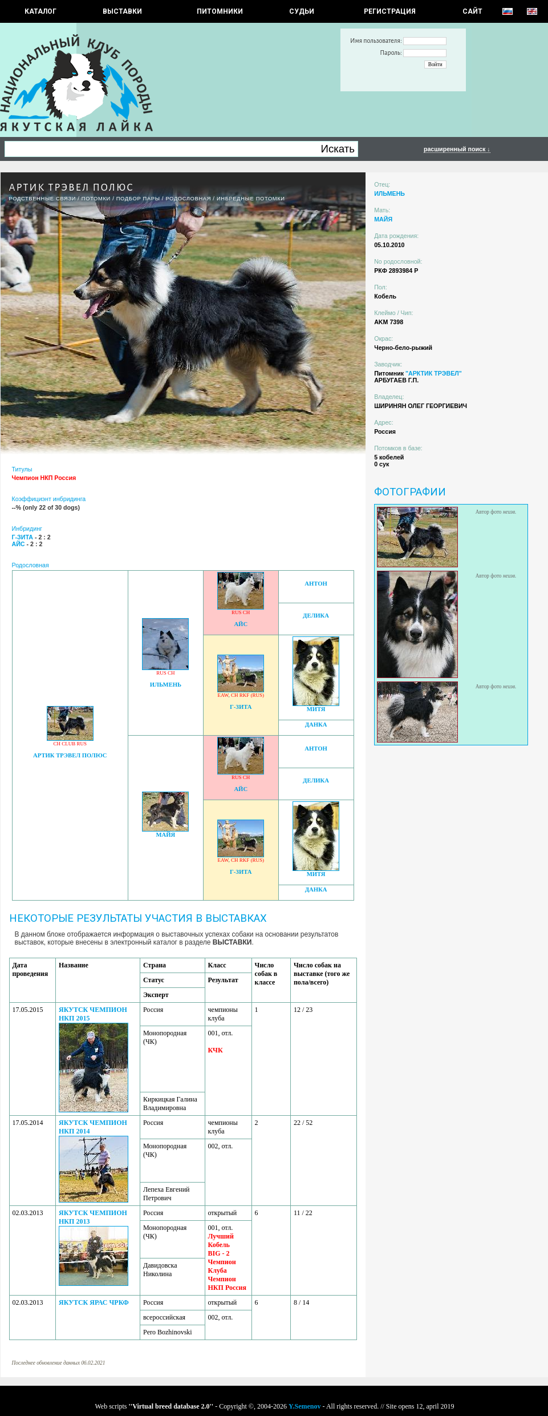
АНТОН (316, 583)
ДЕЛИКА (316, 615)
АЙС (240, 624)
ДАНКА (316, 724)
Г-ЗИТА (241, 707)
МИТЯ (316, 709)
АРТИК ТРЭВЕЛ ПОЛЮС (70, 755)
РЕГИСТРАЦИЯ (390, 11)
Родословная (188, 198)
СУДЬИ (301, 11)
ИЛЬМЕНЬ (165, 684)
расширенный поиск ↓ (457, 149)
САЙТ (472, 11)
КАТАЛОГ (40, 11)
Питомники (220, 11)
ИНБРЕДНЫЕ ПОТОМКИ (251, 198)
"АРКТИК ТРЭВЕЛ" (433, 373)
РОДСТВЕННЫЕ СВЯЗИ (42, 198)
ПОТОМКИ (96, 198)
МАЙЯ (166, 835)
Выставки (122, 11)
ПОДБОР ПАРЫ (138, 198)
